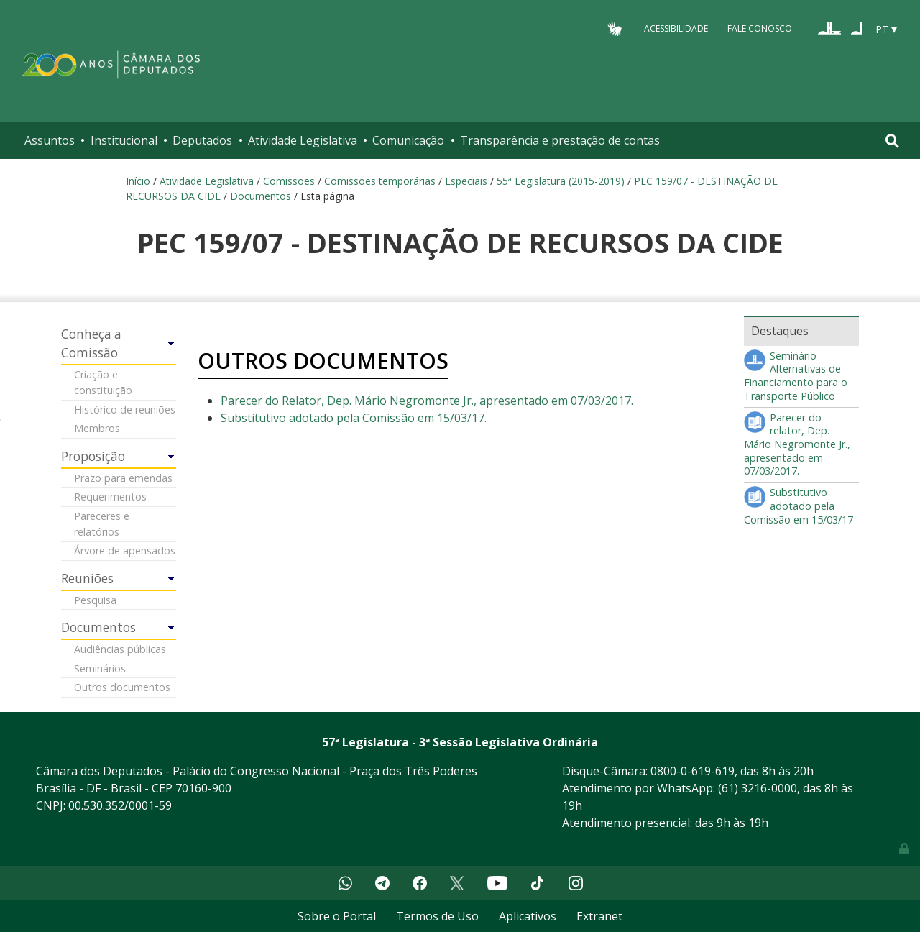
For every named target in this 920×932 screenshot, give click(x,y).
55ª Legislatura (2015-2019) (561, 181)
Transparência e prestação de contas (560, 140)
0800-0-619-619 (692, 771)
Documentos (260, 196)
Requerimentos (110, 496)
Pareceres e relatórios (101, 524)
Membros (97, 428)
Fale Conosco (759, 28)
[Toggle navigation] (892, 140)
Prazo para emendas (123, 478)
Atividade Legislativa (302, 140)
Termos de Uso (437, 916)
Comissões (289, 181)
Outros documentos (122, 687)
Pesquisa (95, 600)
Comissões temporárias (380, 181)
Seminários (100, 668)
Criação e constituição (103, 382)
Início (138, 181)
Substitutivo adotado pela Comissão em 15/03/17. (354, 418)
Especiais (466, 181)
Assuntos (49, 140)
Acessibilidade (676, 28)
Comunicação (408, 140)
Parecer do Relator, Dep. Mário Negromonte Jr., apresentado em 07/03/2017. (427, 400)
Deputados (202, 140)
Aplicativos (527, 916)
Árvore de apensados (124, 550)
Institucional (124, 140)
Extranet (599, 916)
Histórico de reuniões (124, 409)
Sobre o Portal (337, 916)
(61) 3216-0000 (757, 788)
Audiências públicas (120, 649)
